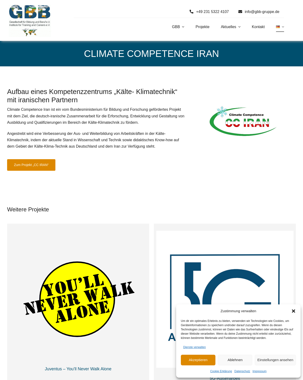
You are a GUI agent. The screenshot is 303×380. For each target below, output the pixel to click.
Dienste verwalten (194, 347)
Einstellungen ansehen (275, 360)
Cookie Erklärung (221, 371)
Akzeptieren (198, 360)
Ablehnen (234, 360)
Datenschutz (242, 371)
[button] (293, 311)
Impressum (260, 371)
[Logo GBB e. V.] (30, 6)
